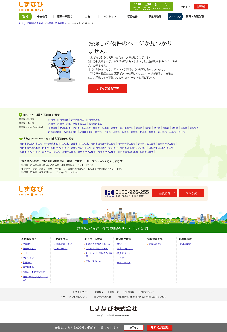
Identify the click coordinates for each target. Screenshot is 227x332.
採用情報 (129, 292)
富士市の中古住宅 (80, 143)
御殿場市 (194, 127)
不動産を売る (60, 239)
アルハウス (175, 16)
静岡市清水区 (93, 119)
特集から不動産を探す (34, 272)
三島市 (172, 132)
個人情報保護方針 (102, 296)
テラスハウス (123, 262)
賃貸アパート (123, 253)
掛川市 (175, 127)
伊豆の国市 (65, 127)
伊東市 (76, 127)
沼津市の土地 (146, 151)
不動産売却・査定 (63, 244)
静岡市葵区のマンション (105, 147)
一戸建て (121, 258)
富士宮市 (52, 127)
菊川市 (181, 132)
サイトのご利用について (75, 296)
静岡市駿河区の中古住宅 (103, 143)
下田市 (107, 132)
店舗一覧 (114, 292)
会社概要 (99, 292)
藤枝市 (184, 127)
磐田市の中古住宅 (51, 151)
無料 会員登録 (160, 327)
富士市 (114, 127)
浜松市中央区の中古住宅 (161, 147)
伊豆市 (143, 132)
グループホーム (93, 261)
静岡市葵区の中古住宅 (31, 143)
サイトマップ (81, 292)
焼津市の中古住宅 (107, 151)
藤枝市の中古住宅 (87, 151)
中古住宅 (42, 16)
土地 (87, 16)
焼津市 (157, 127)
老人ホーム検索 (93, 239)
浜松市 (51, 123)
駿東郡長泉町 (70, 132)
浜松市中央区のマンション (55, 147)
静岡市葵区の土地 (146, 143)
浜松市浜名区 (79, 123)
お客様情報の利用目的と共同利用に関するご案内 (142, 296)
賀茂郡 (105, 127)
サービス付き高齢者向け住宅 (99, 255)
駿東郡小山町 (86, 132)
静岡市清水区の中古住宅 (56, 143)
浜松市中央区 (64, 123)
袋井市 (98, 132)
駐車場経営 (185, 244)
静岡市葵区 (62, 119)
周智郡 (166, 127)
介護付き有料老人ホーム (98, 244)
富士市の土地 (69, 151)
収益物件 (132, 16)
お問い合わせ (147, 292)
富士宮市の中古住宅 (81, 147)
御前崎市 (162, 132)
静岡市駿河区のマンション (133, 147)
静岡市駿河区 (77, 119)
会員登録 (201, 6)
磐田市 (139, 127)
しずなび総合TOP (107, 88)
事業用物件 (155, 16)
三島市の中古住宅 (166, 143)
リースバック (60, 248)
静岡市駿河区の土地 (128, 151)
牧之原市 (86, 127)
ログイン (185, 6)
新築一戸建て (64, 16)
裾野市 (116, 132)
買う (25, 16)
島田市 (96, 127)
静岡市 (51, 119)
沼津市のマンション (30, 151)
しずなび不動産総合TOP (31, 23)
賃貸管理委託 (155, 244)
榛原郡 (148, 127)
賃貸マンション (125, 248)
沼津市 (134, 132)
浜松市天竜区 (95, 123)
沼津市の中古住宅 (126, 143)
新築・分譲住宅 (195, 16)
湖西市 (125, 132)
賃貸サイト (122, 244)
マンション (110, 16)
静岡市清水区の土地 (30, 147)
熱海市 (152, 132)
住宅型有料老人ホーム (97, 248)
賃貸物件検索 (123, 239)
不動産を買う (29, 239)
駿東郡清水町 (55, 132)
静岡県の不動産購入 (56, 23)
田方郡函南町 (126, 127)
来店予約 (191, 193)
